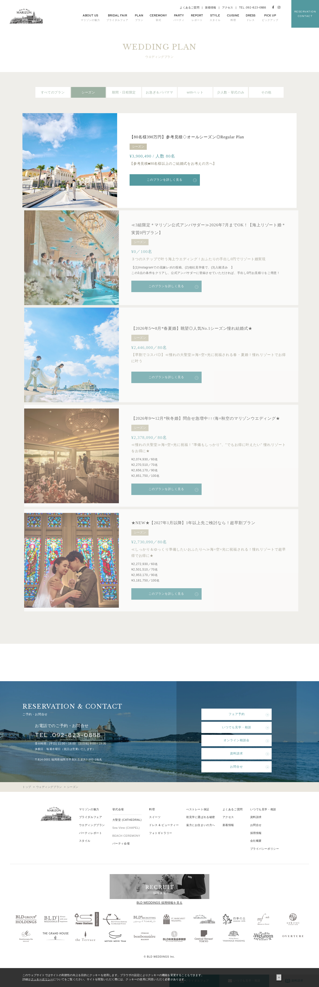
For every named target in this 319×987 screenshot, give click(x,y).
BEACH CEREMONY (126, 845)
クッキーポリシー (42, 979)
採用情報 (256, 843)
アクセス (227, 7)
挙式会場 (118, 819)
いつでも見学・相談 (234, 738)
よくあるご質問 (189, 7)
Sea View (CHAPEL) (126, 838)
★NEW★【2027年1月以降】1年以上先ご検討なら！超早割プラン (203, 532)
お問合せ (234, 777)
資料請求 (234, 764)
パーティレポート (90, 843)
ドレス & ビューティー (164, 835)
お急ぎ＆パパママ (159, 92)
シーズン (88, 92)
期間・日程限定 (124, 92)
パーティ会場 (121, 853)
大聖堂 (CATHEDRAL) (127, 830)
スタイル (84, 851)
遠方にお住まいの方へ (200, 835)
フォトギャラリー (160, 843)
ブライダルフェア (90, 827)
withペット (195, 92)
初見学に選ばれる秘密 (200, 827)
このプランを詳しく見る (167, 179)
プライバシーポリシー (264, 859)
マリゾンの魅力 (89, 819)
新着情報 (210, 7)
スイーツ (154, 827)
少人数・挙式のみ (230, 92)
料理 (152, 819)
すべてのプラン (53, 92)
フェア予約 (234, 724)
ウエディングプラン (92, 835)
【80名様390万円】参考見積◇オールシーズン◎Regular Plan (193, 136)
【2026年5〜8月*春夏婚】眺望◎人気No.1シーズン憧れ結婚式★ (201, 328)
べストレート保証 (197, 819)
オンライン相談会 (234, 750)
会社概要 (256, 851)
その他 (266, 92)
